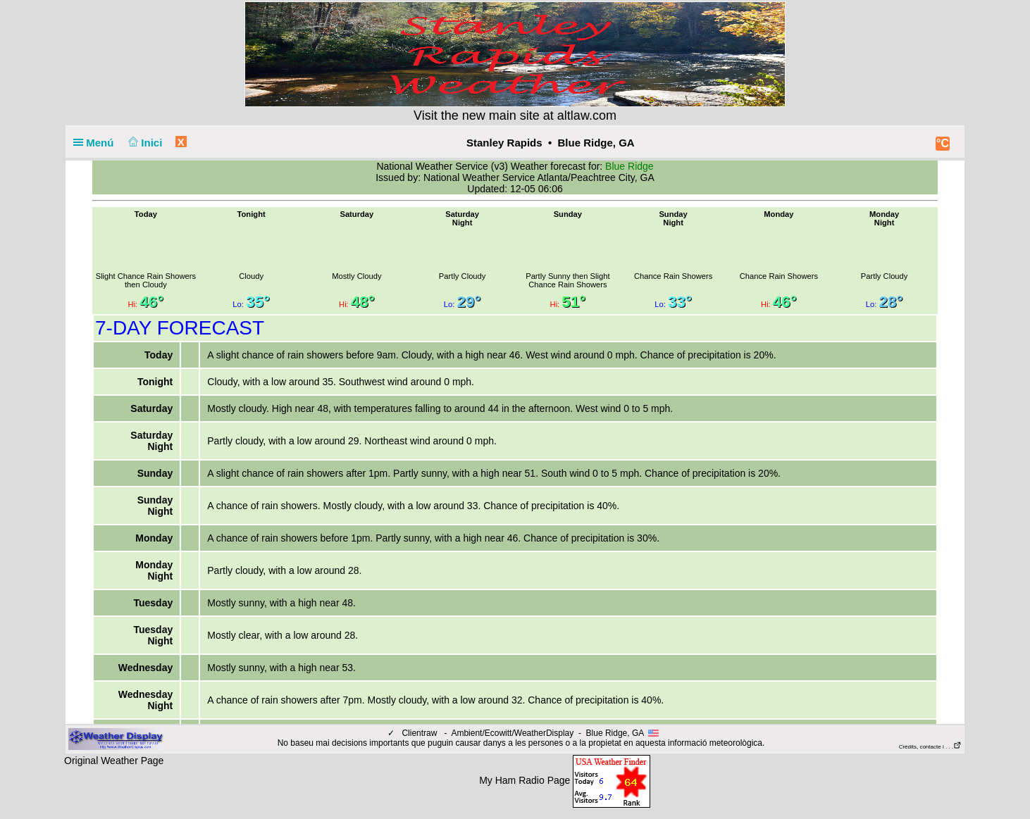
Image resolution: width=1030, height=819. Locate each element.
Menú (96, 143)
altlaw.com (586, 115)
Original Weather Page (113, 760)
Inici (144, 143)
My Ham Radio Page (524, 780)
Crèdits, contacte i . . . (930, 747)
